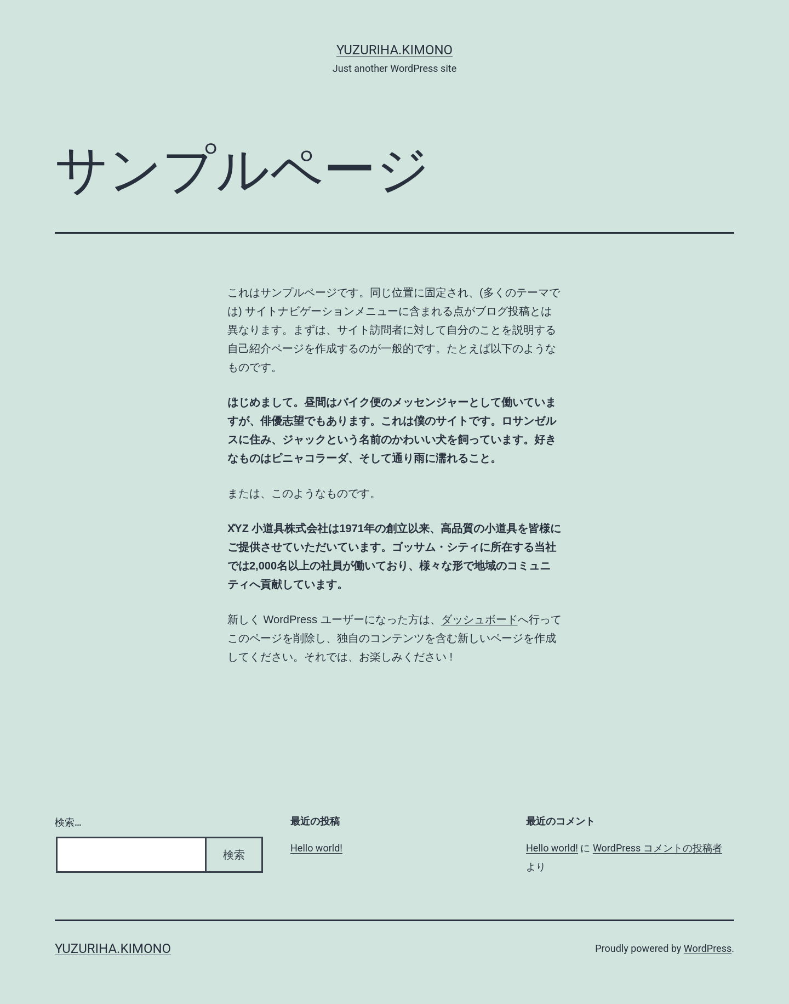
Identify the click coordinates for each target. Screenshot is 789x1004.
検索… (68, 822)
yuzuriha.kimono (394, 50)
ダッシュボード (479, 619)
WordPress (707, 948)
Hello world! (316, 848)
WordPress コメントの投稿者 (657, 848)
